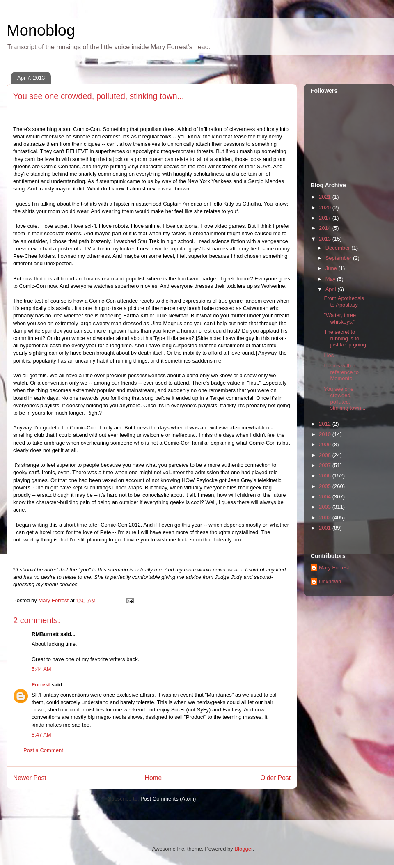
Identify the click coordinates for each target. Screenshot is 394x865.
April (331, 289)
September (339, 258)
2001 (325, 528)
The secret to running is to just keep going (345, 338)
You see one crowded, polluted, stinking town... (344, 398)
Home (153, 777)
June (332, 268)
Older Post (275, 777)
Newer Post (29, 777)
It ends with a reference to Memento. (341, 372)
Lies (329, 355)
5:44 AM (41, 669)
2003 (325, 507)
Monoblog (41, 30)
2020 (325, 207)
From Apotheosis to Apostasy (344, 301)
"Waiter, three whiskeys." (340, 318)
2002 (325, 517)
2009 (325, 444)
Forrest (41, 684)
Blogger (243, 849)
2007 (325, 465)
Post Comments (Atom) (168, 799)
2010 (325, 434)
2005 (325, 486)
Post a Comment (43, 750)
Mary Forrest (334, 567)
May (331, 279)
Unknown (330, 581)
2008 (325, 455)
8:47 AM (41, 735)
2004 (325, 496)
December (338, 248)
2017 (325, 218)
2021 (325, 197)
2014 (325, 228)
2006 (325, 476)
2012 (325, 424)
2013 (325, 239)
